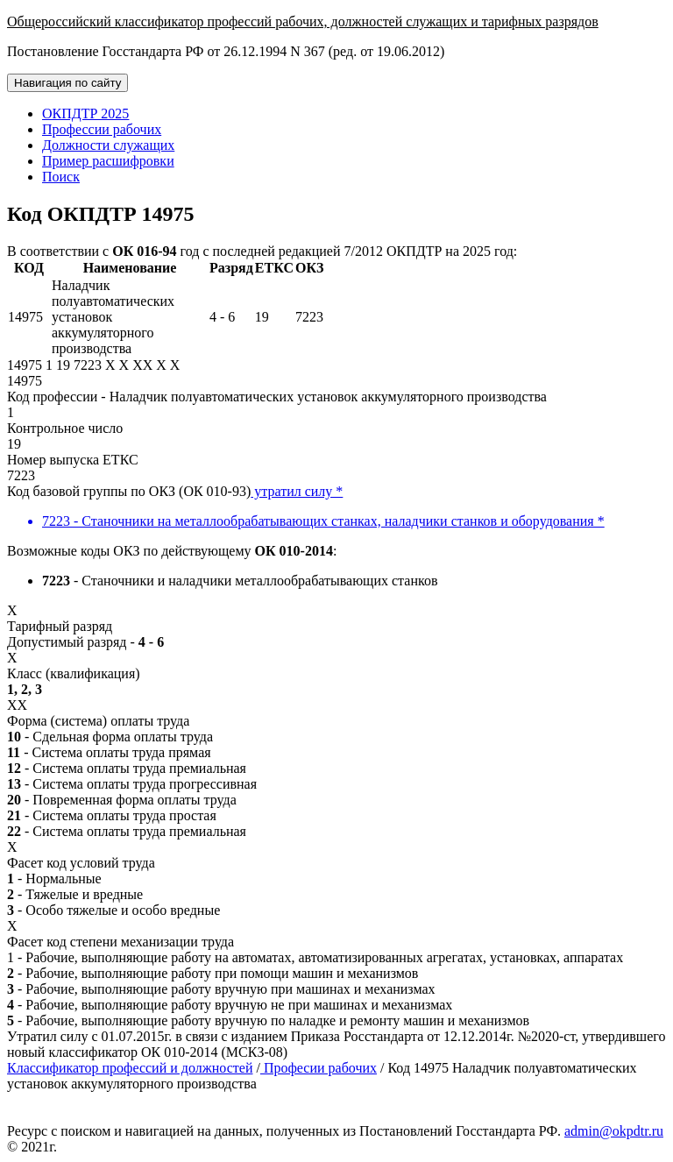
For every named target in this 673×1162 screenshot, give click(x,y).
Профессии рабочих (101, 129)
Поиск (61, 176)
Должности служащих (108, 145)
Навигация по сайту (67, 82)
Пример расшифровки (108, 160)
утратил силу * (297, 491)
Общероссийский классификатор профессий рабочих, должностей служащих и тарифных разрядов (303, 21)
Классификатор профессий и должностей (129, 1067)
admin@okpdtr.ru (613, 1130)
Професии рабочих (318, 1067)
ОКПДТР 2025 (85, 113)
